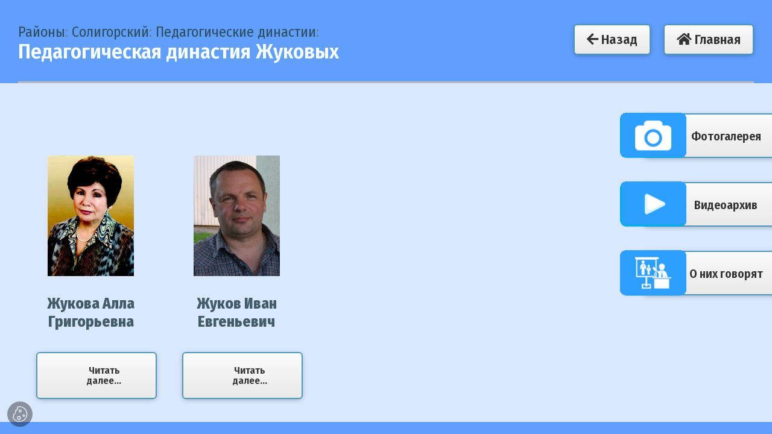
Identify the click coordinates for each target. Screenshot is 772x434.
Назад (612, 39)
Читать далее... (104, 375)
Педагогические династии (236, 32)
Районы (41, 32)
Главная (709, 39)
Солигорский (110, 32)
